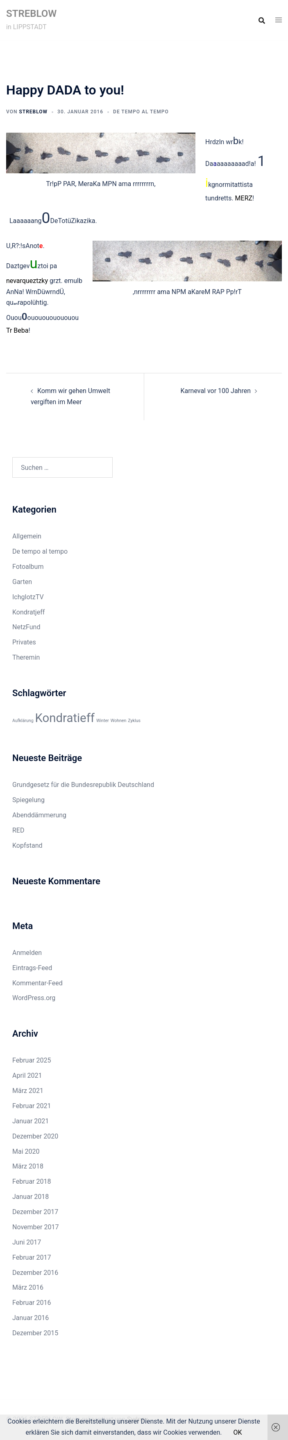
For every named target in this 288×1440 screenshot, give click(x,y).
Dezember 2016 (35, 1273)
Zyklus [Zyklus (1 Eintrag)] (134, 720)
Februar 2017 (31, 1257)
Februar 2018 (31, 1181)
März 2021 (27, 1091)
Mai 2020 (26, 1151)
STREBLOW (31, 13)
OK (237, 1432)
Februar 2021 (31, 1106)
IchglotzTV (28, 597)
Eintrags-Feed (32, 968)
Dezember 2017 (35, 1212)
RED (18, 830)
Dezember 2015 (35, 1333)
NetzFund (26, 627)
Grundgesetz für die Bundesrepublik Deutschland (83, 785)
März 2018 (27, 1166)
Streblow (33, 112)
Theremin (26, 657)
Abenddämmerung (39, 815)
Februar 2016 (31, 1303)
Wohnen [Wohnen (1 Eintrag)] (119, 720)
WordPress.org (33, 998)
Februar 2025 (31, 1060)
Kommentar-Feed (37, 983)
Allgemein (26, 536)
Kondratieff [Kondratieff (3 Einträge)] (65, 718)
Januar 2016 (30, 1318)
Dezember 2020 (35, 1136)
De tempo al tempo (141, 112)
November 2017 (35, 1227)
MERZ (244, 198)
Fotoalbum (27, 566)
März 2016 (27, 1287)
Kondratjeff (28, 612)
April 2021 (27, 1075)
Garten (22, 582)
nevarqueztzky (27, 281)
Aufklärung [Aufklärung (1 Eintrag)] (23, 720)
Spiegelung (28, 800)
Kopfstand (27, 845)
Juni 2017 (26, 1242)
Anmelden (27, 953)
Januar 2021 (30, 1121)
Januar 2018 (30, 1197)
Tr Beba (17, 330)
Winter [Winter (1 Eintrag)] (102, 720)
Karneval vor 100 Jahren (215, 391)
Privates (24, 642)
